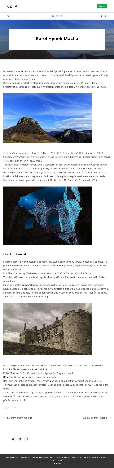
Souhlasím (57, 464)
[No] (110, 461)
